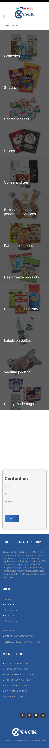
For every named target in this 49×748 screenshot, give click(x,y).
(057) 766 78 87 (32, 641)
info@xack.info (39, 740)
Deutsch (25, 8)
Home (5, 25)
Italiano (28, 8)
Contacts (9, 615)
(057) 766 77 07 (26, 636)
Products (9, 604)
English (21, 8)
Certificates (11, 610)
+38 (16, 636)
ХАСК (24, 14)
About (8, 599)
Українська (17, 8)
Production (11, 621)
